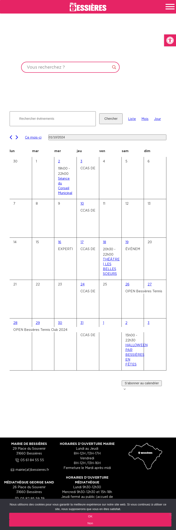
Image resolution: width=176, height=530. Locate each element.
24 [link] (82, 284)
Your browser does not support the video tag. (88, 44)
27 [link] (150, 284)
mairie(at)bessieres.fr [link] (29, 469)
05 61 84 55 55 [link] (29, 460)
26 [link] (127, 284)
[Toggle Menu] (170, 6)
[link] (170, 40)
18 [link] (104, 242)
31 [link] (81, 322)
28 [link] (15, 322)
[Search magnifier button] (114, 67)
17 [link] (82, 242)
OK (90, 516)
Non (90, 523)
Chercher (111, 118)
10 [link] (82, 203)
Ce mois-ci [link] (33, 137)
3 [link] (81, 161)
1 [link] (103, 322)
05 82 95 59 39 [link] (29, 498)
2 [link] (59, 161)
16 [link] (59, 242)
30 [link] (60, 322)
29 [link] (38, 322)
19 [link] (127, 242)
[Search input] (68, 67)
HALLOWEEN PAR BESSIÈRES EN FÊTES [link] (136, 354)
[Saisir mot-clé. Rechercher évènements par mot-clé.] (53, 118)
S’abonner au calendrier (142, 383)
